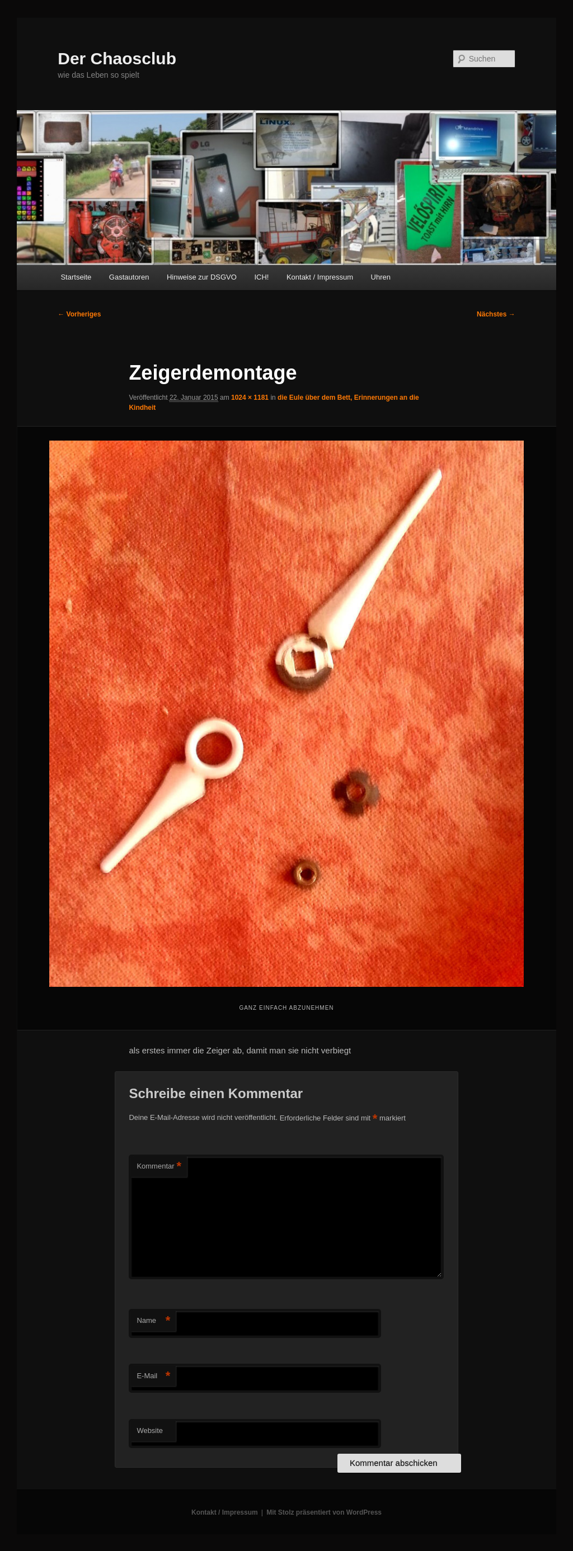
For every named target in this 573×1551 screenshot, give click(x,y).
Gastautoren (129, 277)
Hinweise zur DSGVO (202, 277)
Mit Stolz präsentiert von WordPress (324, 1512)
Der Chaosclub (117, 58)
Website (150, 1430)
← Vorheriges (79, 314)
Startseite (75, 277)
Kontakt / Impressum (319, 277)
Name (153, 1321)
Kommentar (159, 1166)
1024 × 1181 (250, 397)
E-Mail (153, 1376)
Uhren (381, 277)
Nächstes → (496, 314)
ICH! (261, 277)
